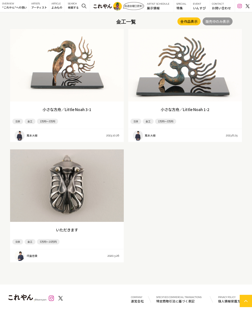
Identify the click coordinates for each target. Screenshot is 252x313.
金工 (30, 121)
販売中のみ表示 (217, 21)
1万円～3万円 (47, 121)
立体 (17, 121)
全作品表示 (189, 21)
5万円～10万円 (48, 241)
